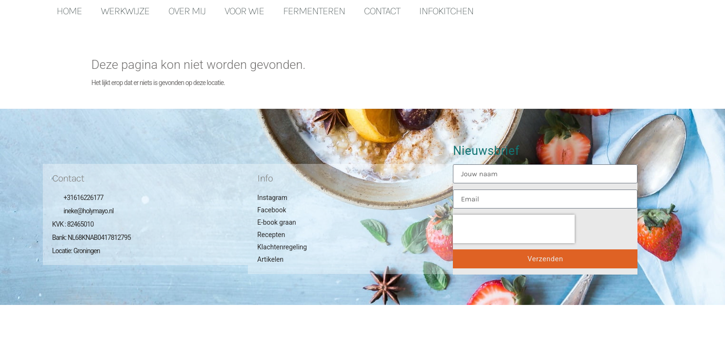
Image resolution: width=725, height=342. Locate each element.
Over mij (187, 11)
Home (69, 11)
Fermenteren (314, 11)
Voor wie (244, 11)
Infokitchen (446, 11)
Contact (382, 11)
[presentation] (514, 229)
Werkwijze (125, 11)
